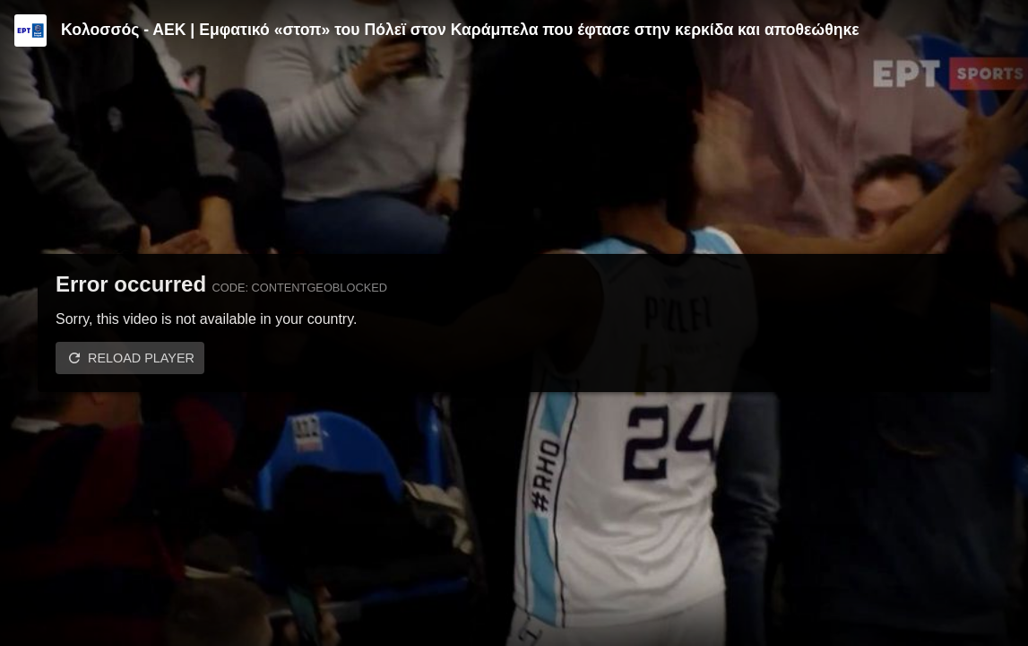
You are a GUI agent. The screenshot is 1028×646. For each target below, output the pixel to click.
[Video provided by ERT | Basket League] (30, 30)
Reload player (141, 358)
